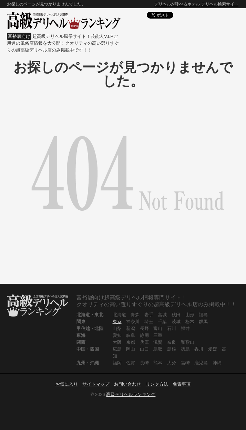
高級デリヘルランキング (130, 394)
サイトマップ (95, 384)
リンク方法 (157, 384)
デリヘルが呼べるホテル (177, 4)
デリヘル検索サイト (219, 4)
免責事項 (182, 384)
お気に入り (66, 384)
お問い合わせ (127, 384)
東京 (117, 321)
